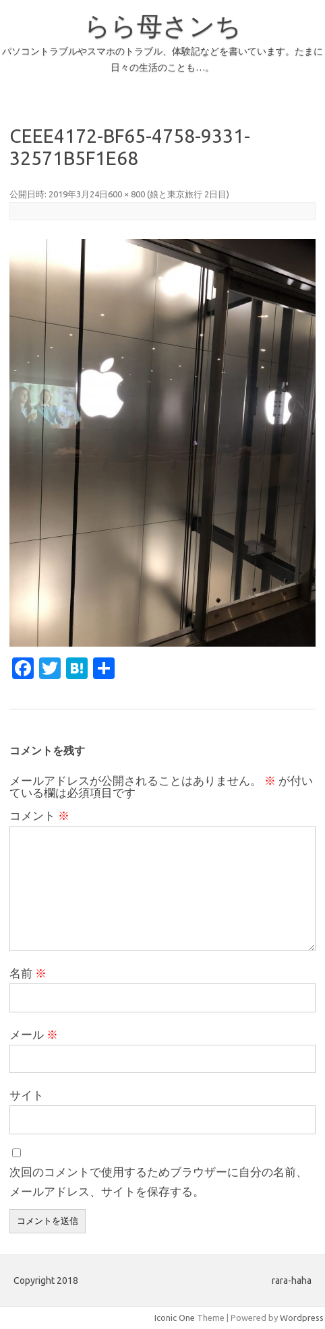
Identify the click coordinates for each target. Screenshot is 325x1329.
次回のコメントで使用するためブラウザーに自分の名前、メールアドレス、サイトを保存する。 (158, 1181)
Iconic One (174, 1317)
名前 (28, 973)
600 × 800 (126, 194)
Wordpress (302, 1317)
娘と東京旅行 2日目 (188, 194)
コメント (39, 815)
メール (33, 1034)
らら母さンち (162, 25)
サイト (26, 1095)
